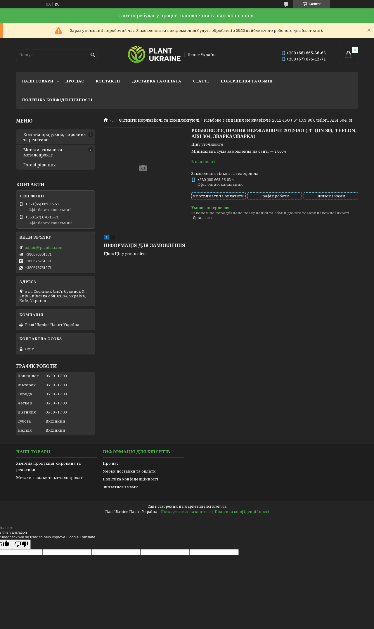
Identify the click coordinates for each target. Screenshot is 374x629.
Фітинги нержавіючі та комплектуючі (159, 120)
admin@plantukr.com (44, 247)
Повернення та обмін (247, 81)
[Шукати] (93, 55)
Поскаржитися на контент (186, 511)
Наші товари (37, 81)
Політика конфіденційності (57, 99)
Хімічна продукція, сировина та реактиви (54, 137)
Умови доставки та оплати (129, 471)
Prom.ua (219, 506)
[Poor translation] (21, 544)
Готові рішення (39, 165)
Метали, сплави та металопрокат (42, 152)
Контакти (108, 81)
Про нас (74, 81)
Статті (201, 81)
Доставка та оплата (156, 81)
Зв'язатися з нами (120, 487)
